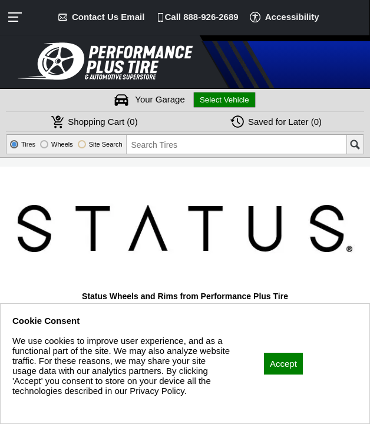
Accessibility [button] (292, 17)
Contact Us (108, 17)
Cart (102, 122)
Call (202, 17)
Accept (283, 364)
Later (285, 122)
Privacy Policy (39, 407)
